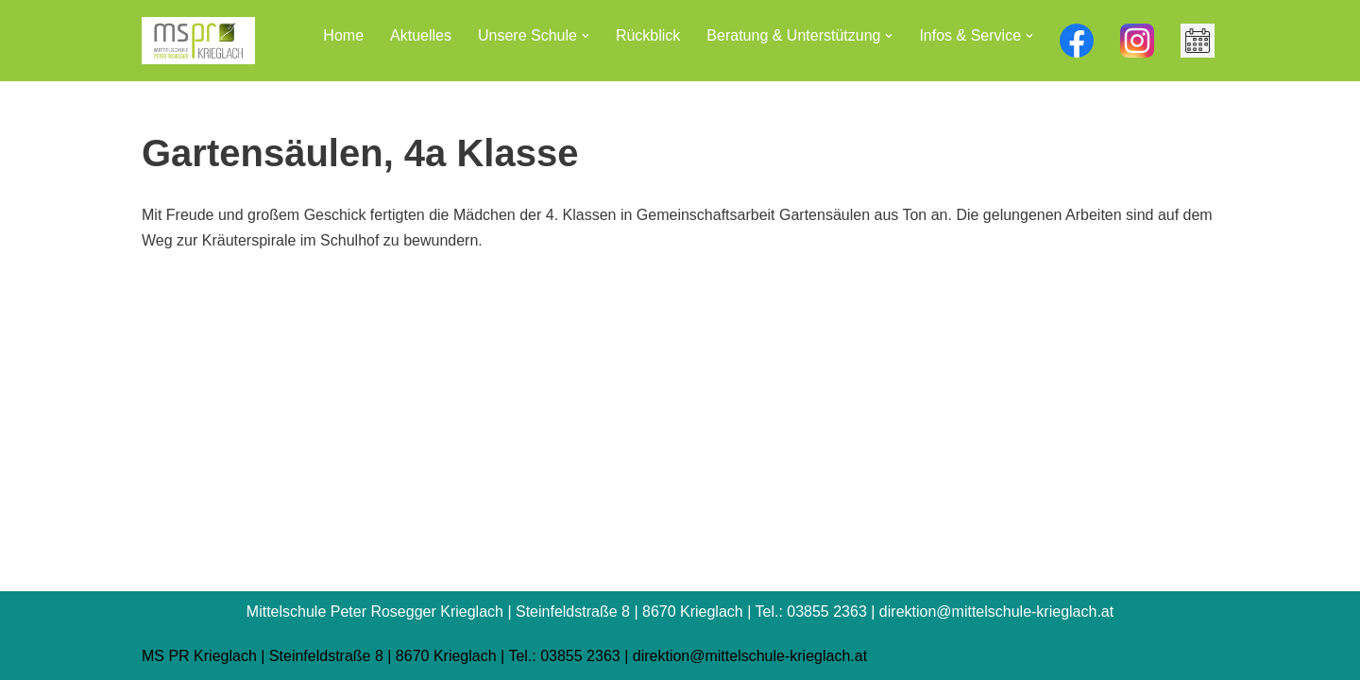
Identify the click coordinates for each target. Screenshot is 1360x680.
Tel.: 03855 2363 (564, 656)
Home (343, 35)
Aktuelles (420, 35)
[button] (585, 36)
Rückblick (648, 35)
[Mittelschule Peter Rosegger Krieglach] (198, 40)
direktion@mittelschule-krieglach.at (750, 656)
